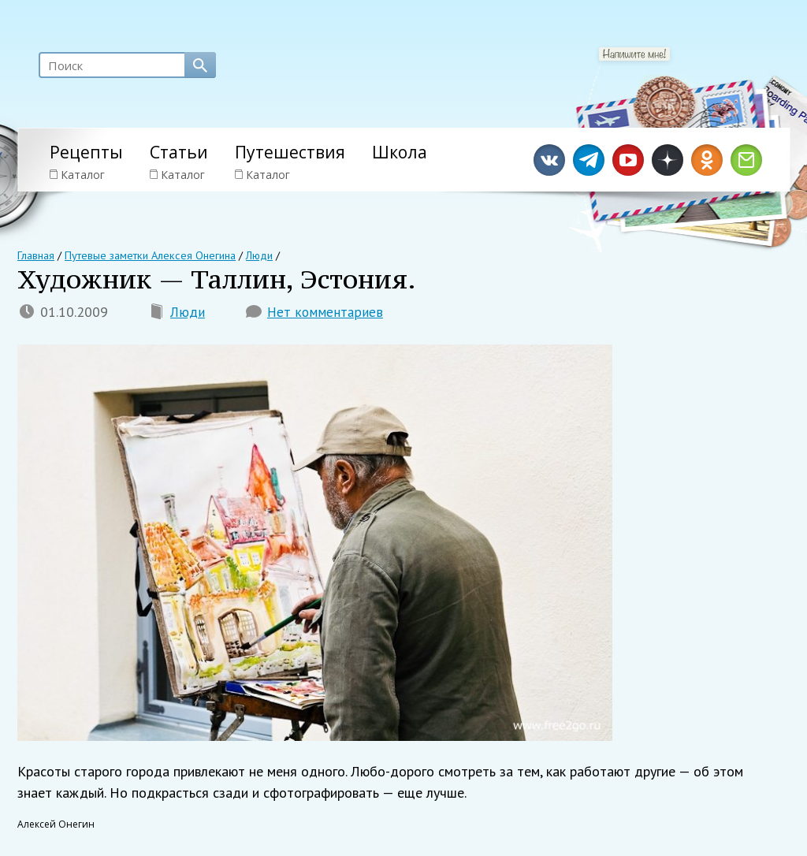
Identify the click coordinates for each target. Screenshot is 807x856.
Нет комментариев (325, 312)
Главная (35, 255)
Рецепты (86, 152)
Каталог (77, 174)
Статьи (179, 152)
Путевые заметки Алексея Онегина (149, 255)
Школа (399, 152)
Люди (187, 312)
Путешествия (290, 152)
